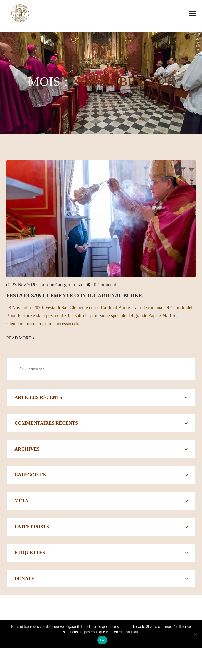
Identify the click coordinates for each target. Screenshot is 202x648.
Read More (20, 338)
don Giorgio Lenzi (64, 284)
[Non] (195, 634)
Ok (102, 640)
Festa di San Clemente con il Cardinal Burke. (74, 295)
